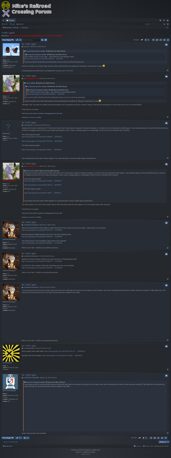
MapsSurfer (6, 133)
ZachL (5, 57)
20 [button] (157, 40)
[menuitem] (160, 20)
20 (7, 365)
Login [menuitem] (164, 20)
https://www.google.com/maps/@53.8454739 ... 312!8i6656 (42, 230)
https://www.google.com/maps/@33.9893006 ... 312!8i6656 (42, 268)
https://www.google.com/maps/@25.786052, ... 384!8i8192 (42, 150)
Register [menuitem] (168, 20)
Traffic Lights (8, 32)
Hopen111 (50, 35)
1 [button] (148, 40)
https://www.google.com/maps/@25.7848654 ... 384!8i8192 (42, 137)
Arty (81, 452)
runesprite (31, 117)
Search (6, 24)
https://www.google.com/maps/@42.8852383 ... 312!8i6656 (44, 59)
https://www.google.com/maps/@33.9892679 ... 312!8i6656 (42, 261)
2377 (8, 242)
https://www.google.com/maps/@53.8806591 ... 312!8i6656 (42, 243)
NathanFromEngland (35, 54)
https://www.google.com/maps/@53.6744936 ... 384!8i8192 (62, 355)
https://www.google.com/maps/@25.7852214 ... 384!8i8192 (42, 141)
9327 (8, 96)
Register (21, 24)
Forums (11, 20)
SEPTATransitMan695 (9, 390)
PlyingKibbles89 (35, 35)
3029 (8, 60)
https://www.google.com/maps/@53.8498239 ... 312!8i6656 (42, 236)
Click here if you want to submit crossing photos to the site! (42, 113)
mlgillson (26, 35)
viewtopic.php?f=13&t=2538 (64, 71)
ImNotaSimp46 (7, 363)
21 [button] (161, 40)
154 (8, 136)
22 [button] (164, 40)
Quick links (3, 20)
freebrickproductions (15, 35)
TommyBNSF (58, 35)
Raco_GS (43, 35)
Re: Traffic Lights (29, 44)
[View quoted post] (47, 51)
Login (13, 24)
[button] (142, 39)
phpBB (79, 450)
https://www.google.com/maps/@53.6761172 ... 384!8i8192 (65, 351)
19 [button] (153, 40)
